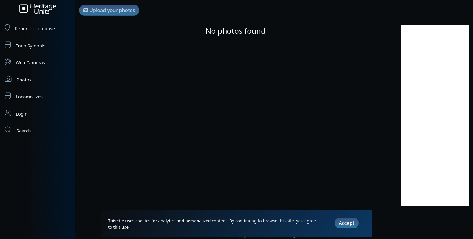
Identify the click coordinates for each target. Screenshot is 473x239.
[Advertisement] (435, 115)
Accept (346, 223)
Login (16, 113)
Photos (18, 79)
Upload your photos (109, 10)
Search (18, 130)
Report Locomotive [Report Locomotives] (30, 27)
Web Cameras (25, 62)
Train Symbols (25, 45)
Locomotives (24, 96)
